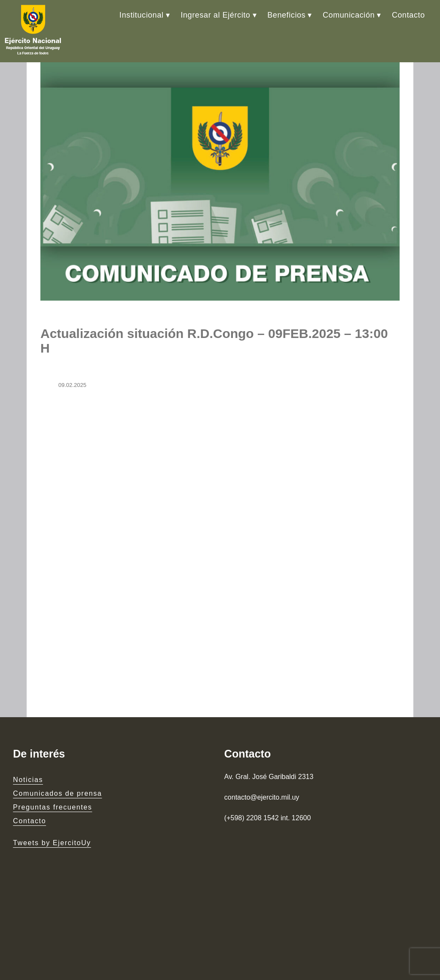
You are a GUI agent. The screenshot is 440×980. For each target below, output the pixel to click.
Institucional (141, 15)
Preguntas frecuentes (52, 807)
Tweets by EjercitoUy (52, 842)
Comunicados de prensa (57, 793)
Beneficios (286, 15)
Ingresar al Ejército (215, 15)
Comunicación (349, 15)
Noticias (28, 779)
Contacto (408, 15)
